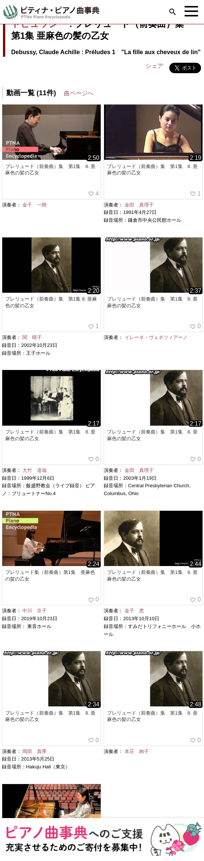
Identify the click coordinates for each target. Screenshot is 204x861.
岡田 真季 (34, 751)
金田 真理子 (139, 205)
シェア (154, 66)
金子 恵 (134, 610)
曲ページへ (79, 93)
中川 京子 (34, 610)
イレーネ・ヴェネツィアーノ (156, 337)
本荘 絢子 (137, 751)
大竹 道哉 (34, 470)
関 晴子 (32, 337)
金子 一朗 (34, 205)
